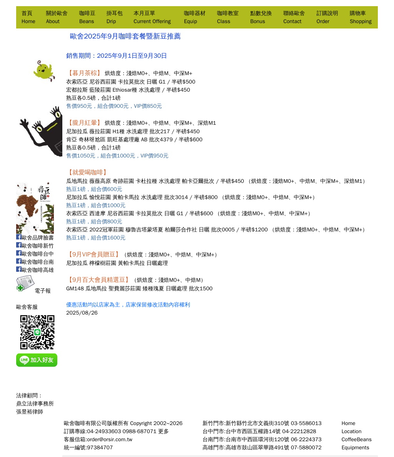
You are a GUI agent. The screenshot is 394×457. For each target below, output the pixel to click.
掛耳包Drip (115, 17)
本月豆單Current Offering (152, 17)
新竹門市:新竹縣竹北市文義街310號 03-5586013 (261, 423)
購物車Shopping (361, 17)
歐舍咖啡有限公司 (85, 423)
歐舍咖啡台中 (35, 254)
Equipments (355, 447)
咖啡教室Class (228, 17)
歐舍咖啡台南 (35, 262)
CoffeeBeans (357, 439)
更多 (163, 431)
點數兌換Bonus (261, 17)
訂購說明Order (327, 17)
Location (352, 431)
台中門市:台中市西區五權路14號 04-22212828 (259, 431)
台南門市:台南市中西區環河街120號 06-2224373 (261, 439)
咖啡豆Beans (87, 17)
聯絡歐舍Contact (294, 17)
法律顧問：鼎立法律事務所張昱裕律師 (35, 403)
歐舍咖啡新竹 (35, 246)
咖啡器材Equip (194, 17)
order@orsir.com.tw (109, 439)
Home (349, 423)
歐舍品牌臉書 (35, 237)
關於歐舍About (57, 17)
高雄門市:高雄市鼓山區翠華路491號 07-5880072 (261, 447)
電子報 (33, 291)
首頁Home (28, 17)
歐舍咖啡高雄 (35, 270)
